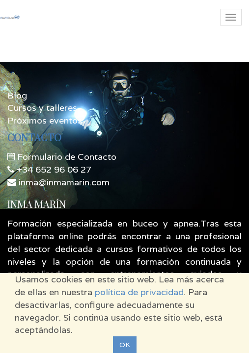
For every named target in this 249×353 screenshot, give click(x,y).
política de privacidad (139, 292)
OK (124, 344)
